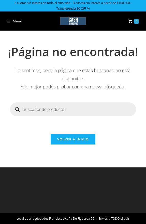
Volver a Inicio (73, 139)
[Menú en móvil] (14, 21)
